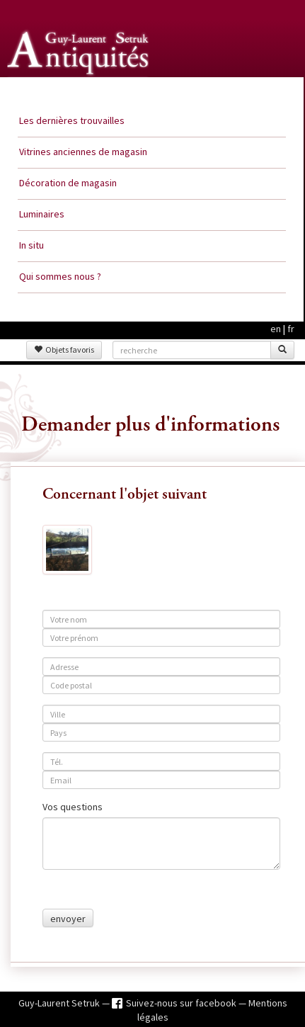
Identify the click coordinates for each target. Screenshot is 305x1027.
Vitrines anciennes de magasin (83, 151)
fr (290, 328)
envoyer (68, 918)
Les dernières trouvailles (72, 120)
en (275, 328)
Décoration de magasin (68, 182)
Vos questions (72, 806)
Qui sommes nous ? (60, 276)
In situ (31, 245)
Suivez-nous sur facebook (182, 1003)
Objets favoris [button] (64, 349)
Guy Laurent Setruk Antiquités (79, 91)
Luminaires (41, 214)
